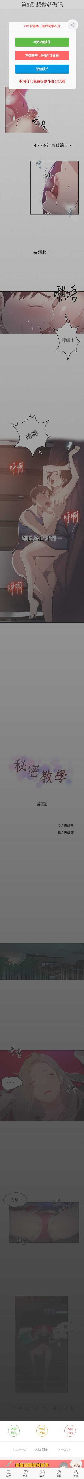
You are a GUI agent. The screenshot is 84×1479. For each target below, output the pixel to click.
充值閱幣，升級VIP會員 (42, 55)
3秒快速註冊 (42, 42)
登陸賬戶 (42, 69)
